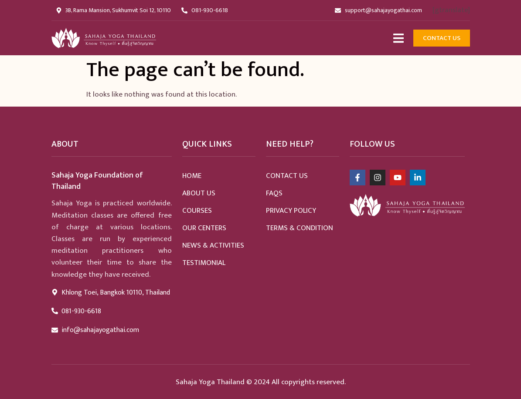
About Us (198, 193)
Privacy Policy (291, 211)
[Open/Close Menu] (398, 38)
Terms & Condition (299, 228)
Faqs (274, 193)
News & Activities (213, 245)
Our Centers (204, 228)
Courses (197, 211)
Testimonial (203, 263)
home (191, 176)
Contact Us (287, 176)
